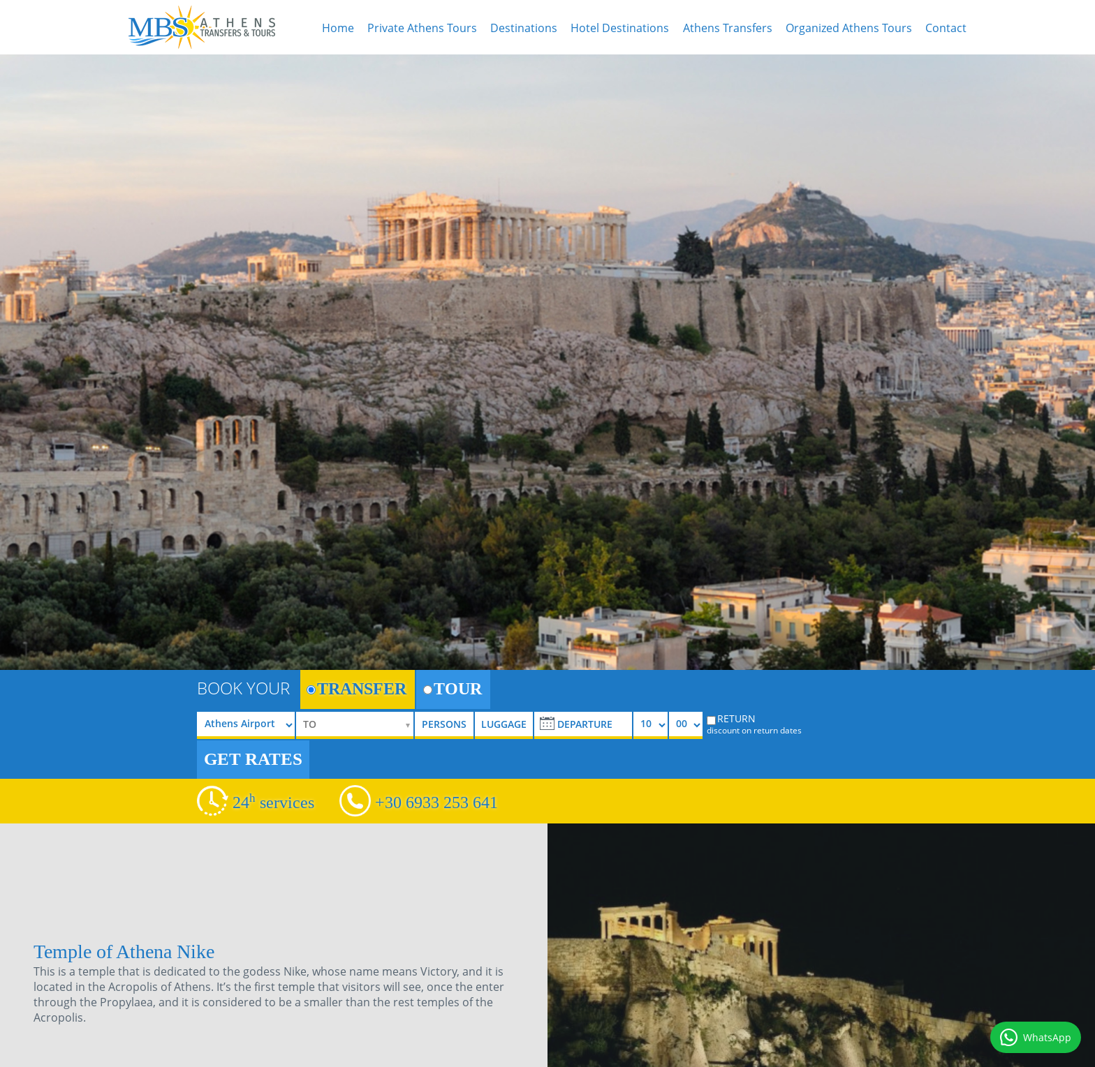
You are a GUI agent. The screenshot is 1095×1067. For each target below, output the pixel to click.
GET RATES (253, 758)
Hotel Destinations (620, 28)
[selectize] (354, 725)
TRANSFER (356, 689)
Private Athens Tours (422, 28)
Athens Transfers (727, 28)
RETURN (754, 723)
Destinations (523, 28)
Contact (946, 28)
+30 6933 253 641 (436, 802)
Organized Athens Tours (849, 28)
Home (338, 28)
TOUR (452, 689)
